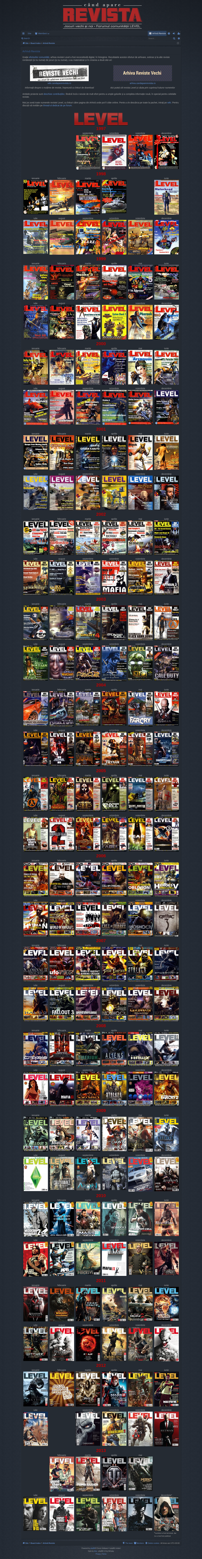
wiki (169, 102)
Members (56, 33)
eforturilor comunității (39, 57)
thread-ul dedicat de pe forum (57, 105)
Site (29, 33)
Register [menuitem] (179, 34)
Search (27, 38)
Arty (95, 1551)
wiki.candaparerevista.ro (59, 74)
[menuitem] (119, 33)
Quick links (24, 34)
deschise (48, 94)
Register (47, 38)
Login (36, 38)
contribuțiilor (59, 94)
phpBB (92, 1548)
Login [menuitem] (174, 34)
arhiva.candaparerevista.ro (142, 74)
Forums (41, 33)
